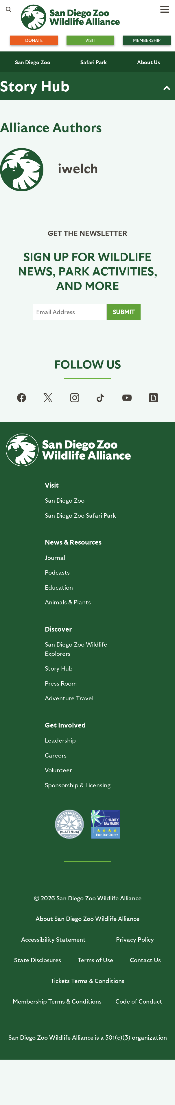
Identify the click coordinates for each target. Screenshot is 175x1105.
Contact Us (145, 959)
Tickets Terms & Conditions (87, 980)
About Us (148, 62)
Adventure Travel (69, 698)
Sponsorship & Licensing (77, 785)
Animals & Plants (68, 602)
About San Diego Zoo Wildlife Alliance (87, 918)
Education (59, 587)
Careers (56, 755)
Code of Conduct (138, 1001)
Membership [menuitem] (147, 40)
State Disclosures (37, 959)
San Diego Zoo (32, 62)
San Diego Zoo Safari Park (80, 515)
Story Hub (34, 85)
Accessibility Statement (53, 939)
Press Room (61, 683)
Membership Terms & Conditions (57, 1001)
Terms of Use (95, 959)
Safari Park (93, 62)
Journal (55, 557)
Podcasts (57, 572)
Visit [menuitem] (90, 40)
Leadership (60, 740)
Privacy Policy (135, 939)
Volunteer (58, 769)
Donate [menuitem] (34, 40)
